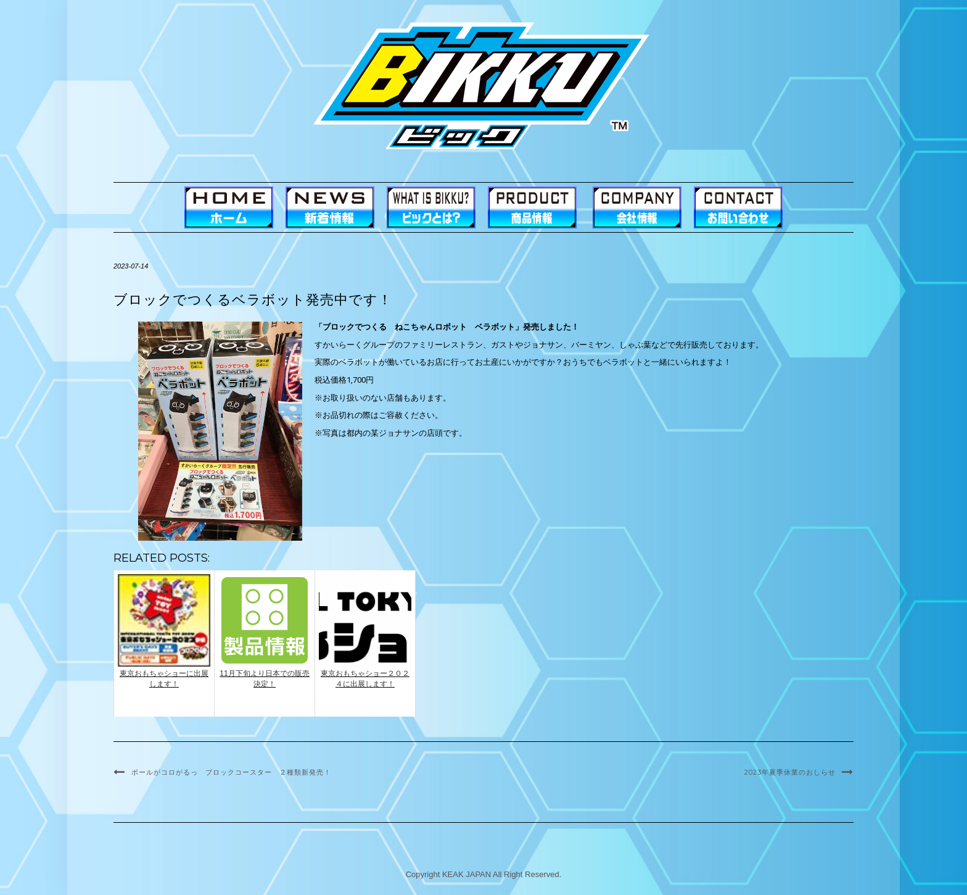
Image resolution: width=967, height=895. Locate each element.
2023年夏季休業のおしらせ (790, 772)
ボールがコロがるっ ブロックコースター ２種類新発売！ (231, 772)
